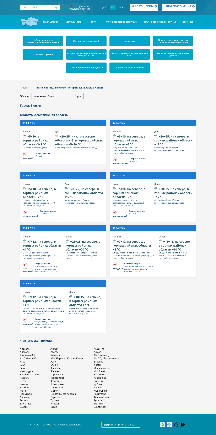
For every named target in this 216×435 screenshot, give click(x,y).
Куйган (98, 384)
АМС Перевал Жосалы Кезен (66, 358)
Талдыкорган (101, 397)
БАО (22, 364)
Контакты (187, 22)
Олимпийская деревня (63, 394)
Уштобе (98, 403)
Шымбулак (100, 406)
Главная (24, 87)
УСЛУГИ (94, 22)
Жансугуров (26, 371)
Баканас (98, 361)
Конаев (24, 384)
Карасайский (57, 377)
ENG (122, 7)
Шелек (54, 406)
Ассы (23, 361)
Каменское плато (29, 374)
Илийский (99, 371)
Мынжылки (100, 390)
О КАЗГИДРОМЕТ (51, 22)
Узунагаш (25, 403)
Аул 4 (53, 361)
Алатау (54, 352)
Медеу (54, 390)
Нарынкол (26, 394)
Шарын (24, 406)
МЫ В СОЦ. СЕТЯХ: (144, 7)
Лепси (97, 387)
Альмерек (56, 355)
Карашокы (100, 377)
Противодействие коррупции (121, 22)
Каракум (24, 377)
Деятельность (74, 22)
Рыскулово (100, 394)
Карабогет (100, 374)
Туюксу (98, 400)
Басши (54, 364)
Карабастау (56, 374)
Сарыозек (56, 397)
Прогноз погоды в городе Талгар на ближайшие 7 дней (69, 87)
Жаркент (55, 371)
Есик (22, 368)
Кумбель (25, 387)
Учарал (54, 403)
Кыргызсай (56, 387)
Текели (24, 400)
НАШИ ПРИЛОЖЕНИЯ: (179, 7)
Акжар (54, 348)
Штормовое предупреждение (79, 7)
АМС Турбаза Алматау (106, 358)
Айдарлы (25, 348)
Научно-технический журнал (160, 22)
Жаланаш (55, 368)
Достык (98, 364)
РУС (112, 7)
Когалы (54, 381)
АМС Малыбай (28, 358)
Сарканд (24, 397)
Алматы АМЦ (27, 355)
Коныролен (57, 384)
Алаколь (24, 352)
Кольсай (98, 381)
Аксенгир (99, 348)
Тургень (55, 400)
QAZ (103, 7)
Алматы (98, 352)
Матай (23, 390)
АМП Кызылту (102, 355)
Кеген (23, 381)
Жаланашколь (102, 368)
